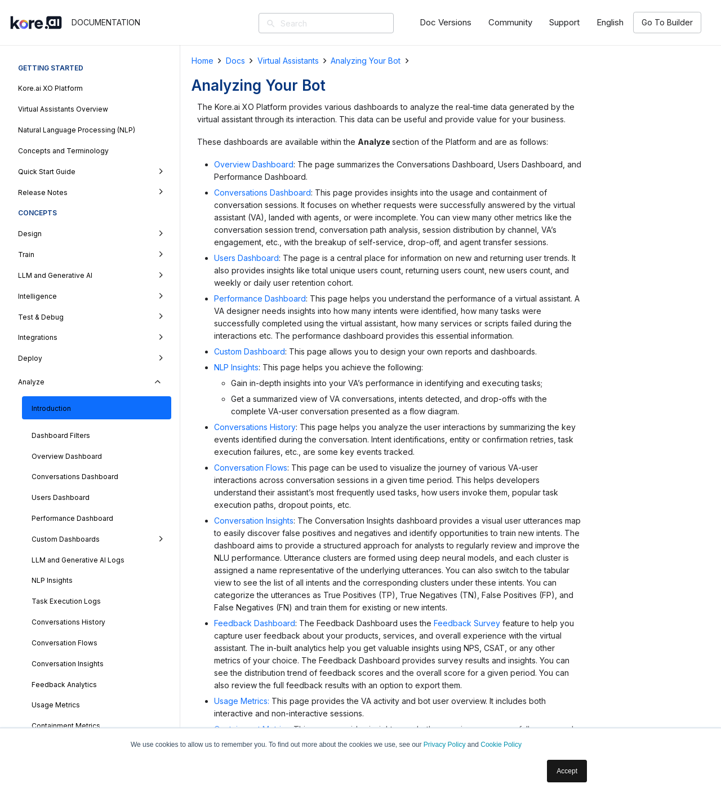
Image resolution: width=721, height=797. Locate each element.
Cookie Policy (501, 745)
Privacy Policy (445, 745)
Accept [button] (567, 771)
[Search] (342, 23)
